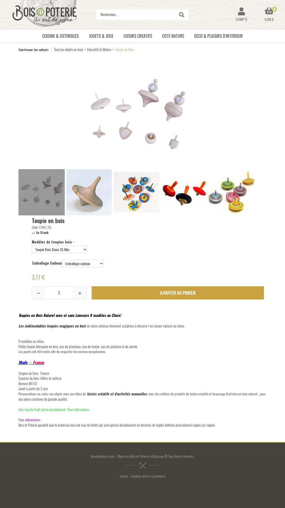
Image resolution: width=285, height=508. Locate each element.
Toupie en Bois (124, 49)
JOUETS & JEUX (101, 36)
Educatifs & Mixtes (99, 49)
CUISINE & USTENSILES (60, 36)
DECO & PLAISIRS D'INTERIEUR (218, 36)
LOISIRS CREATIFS (138, 36)
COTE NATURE (173, 36)
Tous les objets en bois (68, 49)
